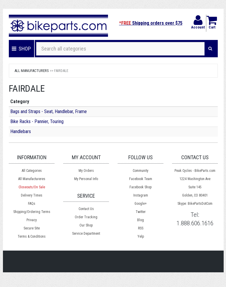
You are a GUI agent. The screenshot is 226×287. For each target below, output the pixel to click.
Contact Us (86, 209)
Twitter (141, 212)
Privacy (31, 220)
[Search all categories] (120, 49)
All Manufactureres (31, 179)
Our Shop (86, 225)
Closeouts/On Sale (32, 187)
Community (140, 171)
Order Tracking (86, 217)
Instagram (140, 195)
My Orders (86, 171)
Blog (140, 220)
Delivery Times (31, 195)
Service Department (86, 233)
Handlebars (20, 131)
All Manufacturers (31, 70)
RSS (140, 228)
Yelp (140, 236)
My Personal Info (86, 179)
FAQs (31, 204)
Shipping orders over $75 (150, 23)
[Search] (210, 49)
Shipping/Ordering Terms (31, 212)
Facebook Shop (140, 187)
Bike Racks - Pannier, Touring (37, 121)
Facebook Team (140, 179)
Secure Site (32, 228)
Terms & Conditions (32, 236)
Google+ (140, 204)
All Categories (32, 171)
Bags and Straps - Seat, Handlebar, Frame (48, 111)
